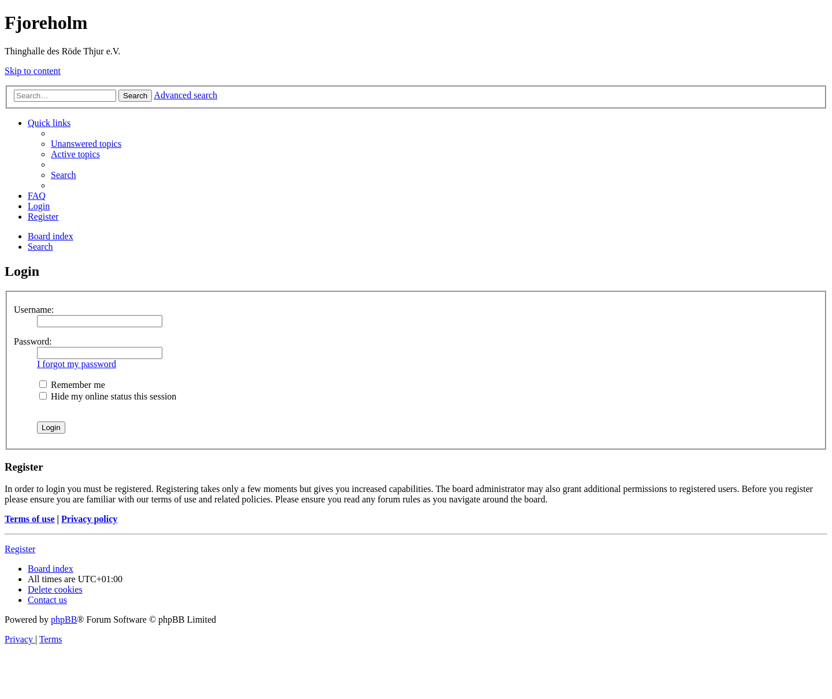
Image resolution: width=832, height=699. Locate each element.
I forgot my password (76, 364)
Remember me (72, 385)
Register (20, 549)
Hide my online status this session (107, 396)
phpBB (64, 619)
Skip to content (33, 71)
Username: (34, 310)
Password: (33, 341)
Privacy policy (89, 519)
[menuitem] (86, 144)
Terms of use (30, 519)
